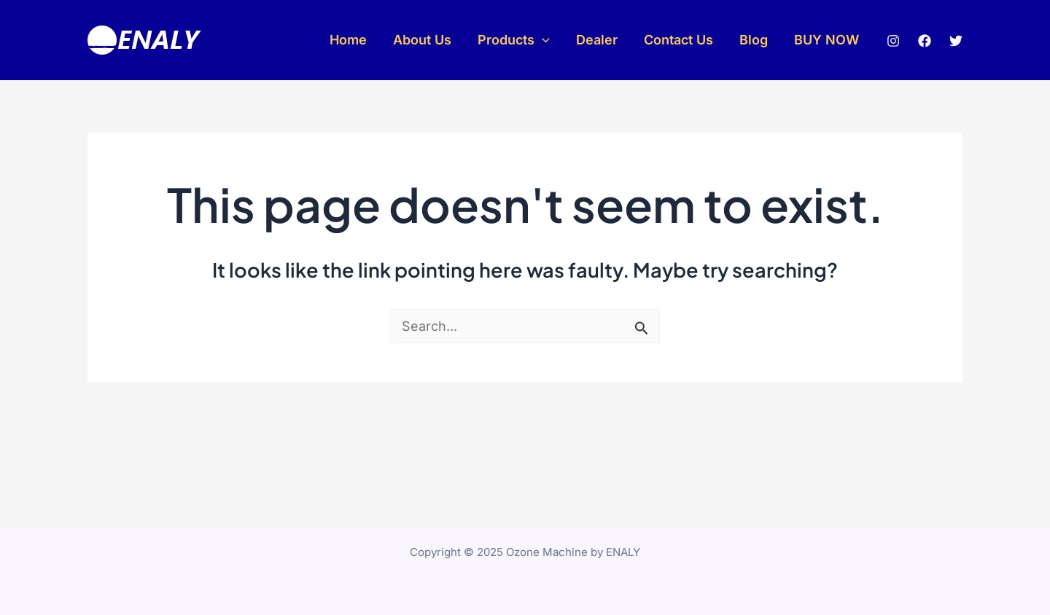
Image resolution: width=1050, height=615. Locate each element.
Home (348, 39)
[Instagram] (893, 40)
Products (514, 40)
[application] (542, 40)
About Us (422, 39)
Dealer (597, 39)
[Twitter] (955, 40)
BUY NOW (826, 39)
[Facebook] (924, 40)
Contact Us (678, 39)
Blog (753, 39)
